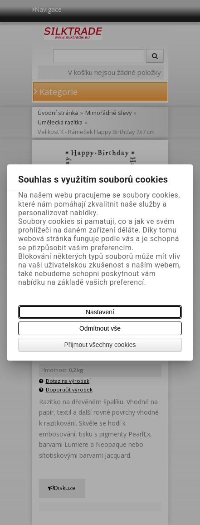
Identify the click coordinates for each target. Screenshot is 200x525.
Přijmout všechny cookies (100, 344)
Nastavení (100, 312)
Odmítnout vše (100, 328)
